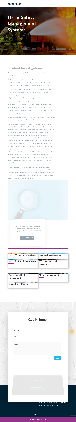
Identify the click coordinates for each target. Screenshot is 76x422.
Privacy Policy (37, 414)
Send (57, 359)
